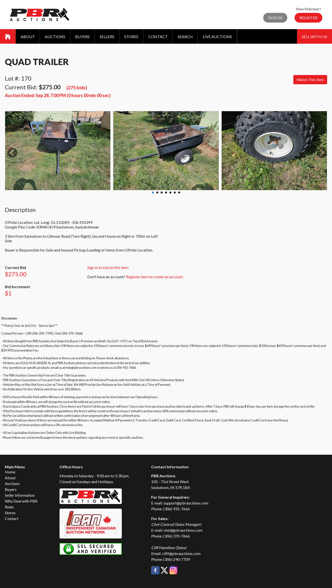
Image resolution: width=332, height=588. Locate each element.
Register (308, 17)
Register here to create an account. (154, 276)
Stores (131, 36)
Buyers (82, 36)
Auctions (55, 36)
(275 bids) (76, 87)
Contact (158, 36)
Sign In (275, 17)
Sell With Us (314, 36)
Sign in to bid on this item (108, 267)
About (28, 36)
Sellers (107, 36)
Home (10, 472)
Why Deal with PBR (21, 501)
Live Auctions (217, 36)
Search (185, 36)
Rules (9, 506)
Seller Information (20, 495)
